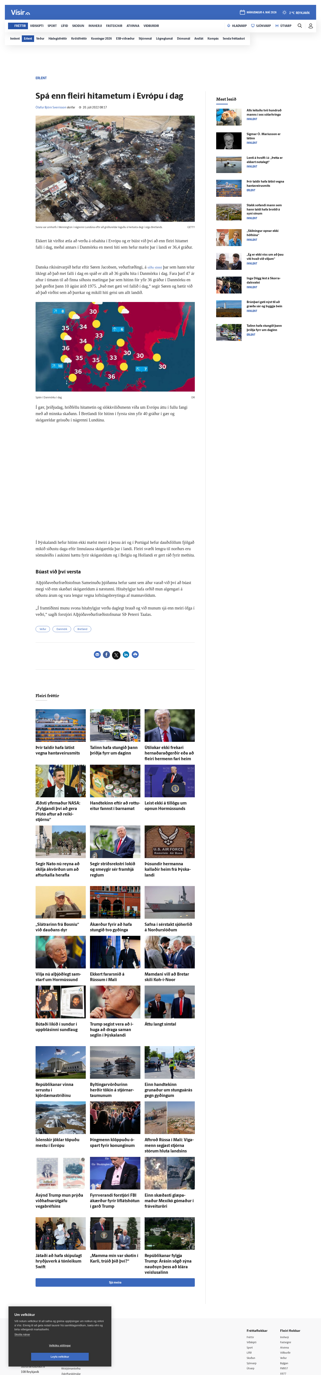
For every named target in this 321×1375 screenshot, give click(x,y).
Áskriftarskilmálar (77, 1311)
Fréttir (251, 1273)
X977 (283, 1311)
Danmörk (65, 629)
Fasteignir (286, 1279)
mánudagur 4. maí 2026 (261, 13)
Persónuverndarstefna (35, 1299)
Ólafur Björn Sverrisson (51, 107)
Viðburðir (286, 1290)
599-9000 (33, 1315)
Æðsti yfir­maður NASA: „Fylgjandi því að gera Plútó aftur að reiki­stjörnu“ (59, 804)
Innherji (285, 1273)
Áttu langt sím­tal (156, 998)
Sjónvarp (252, 1301)
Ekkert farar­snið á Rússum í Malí (113, 950)
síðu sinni (156, 267)
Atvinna (285, 1284)
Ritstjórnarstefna (77, 1306)
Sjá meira (115, 1219)
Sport (250, 1284)
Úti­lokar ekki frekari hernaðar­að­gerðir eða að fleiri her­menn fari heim (168, 752)
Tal (282, 1317)
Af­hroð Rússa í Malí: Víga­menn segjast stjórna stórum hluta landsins (167, 1102)
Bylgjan (285, 1301)
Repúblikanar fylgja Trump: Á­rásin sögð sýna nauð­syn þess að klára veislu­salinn (169, 1205)
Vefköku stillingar (35, 1356)
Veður (44, 629)
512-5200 (78, 1289)
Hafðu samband (76, 1300)
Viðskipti (252, 1279)
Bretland (88, 629)
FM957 (284, 1306)
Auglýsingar (73, 1295)
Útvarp (251, 1306)
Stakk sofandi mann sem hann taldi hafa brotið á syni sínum (264, 210)
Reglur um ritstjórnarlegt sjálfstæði (37, 1291)
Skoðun (252, 1295)
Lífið (250, 1290)
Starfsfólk (72, 1316)
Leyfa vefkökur (85, 1356)
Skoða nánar (22, 1345)
